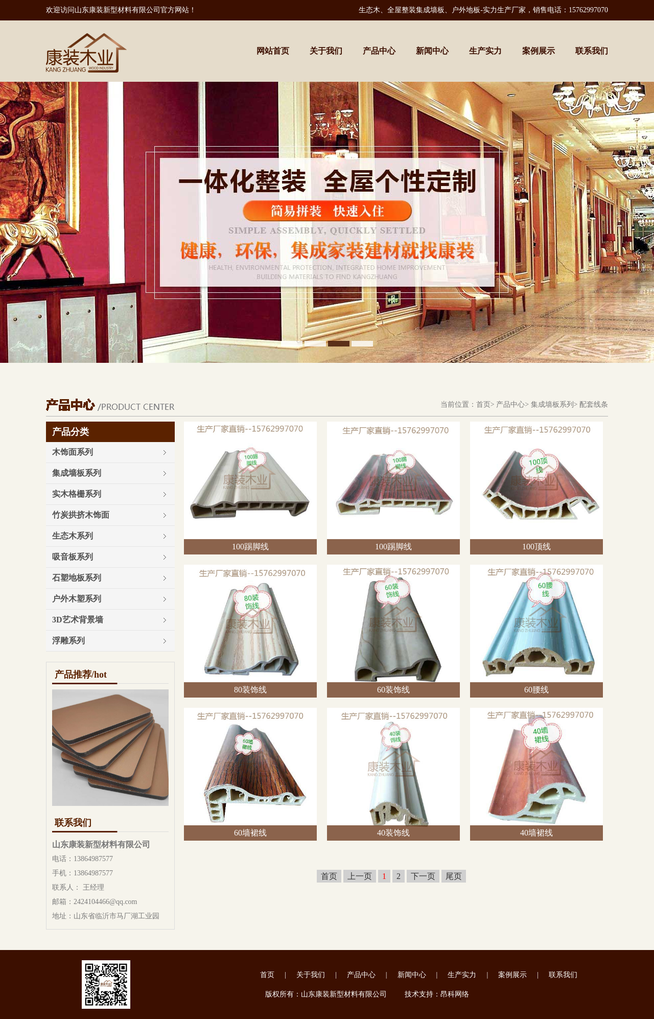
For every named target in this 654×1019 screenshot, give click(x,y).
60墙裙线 (250, 832)
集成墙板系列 (552, 404)
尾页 (454, 876)
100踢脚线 (250, 546)
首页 (483, 404)
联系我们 (591, 51)
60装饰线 (393, 689)
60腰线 (536, 689)
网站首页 (272, 51)
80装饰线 (250, 689)
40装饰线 (393, 832)
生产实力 (485, 51)
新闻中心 (432, 51)
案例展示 (538, 51)
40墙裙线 (536, 832)
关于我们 (326, 51)
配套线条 (593, 404)
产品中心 (379, 51)
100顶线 (536, 546)
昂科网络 (454, 994)
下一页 (423, 876)
